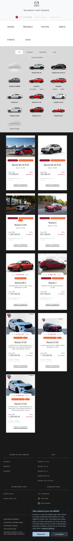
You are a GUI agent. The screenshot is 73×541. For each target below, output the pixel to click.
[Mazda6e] (14, 97)
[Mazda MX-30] (36, 67)
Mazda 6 (52, 222)
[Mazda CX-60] (58, 97)
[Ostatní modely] (14, 124)
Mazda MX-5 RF (10, 498)
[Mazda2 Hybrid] (14, 80)
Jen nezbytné (59, 534)
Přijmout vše (41, 534)
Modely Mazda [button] (40, 17)
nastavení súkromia (48, 528)
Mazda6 (7, 471)
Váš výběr (24, 17)
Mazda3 (7, 466)
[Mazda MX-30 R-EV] (58, 67)
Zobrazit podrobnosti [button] (21, 185)
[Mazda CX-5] (36, 110)
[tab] (10, 26)
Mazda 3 (52, 282)
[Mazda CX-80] (14, 110)
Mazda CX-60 (21, 225)
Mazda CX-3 (43, 466)
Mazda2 (7, 461)
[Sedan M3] (41, 89)
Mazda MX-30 (43, 476)
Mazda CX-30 (43, 461)
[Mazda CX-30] (36, 97)
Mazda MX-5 (20, 282)
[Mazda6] (58, 80)
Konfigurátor (55, 17)
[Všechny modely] (14, 66)
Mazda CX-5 (43, 471)
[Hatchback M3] (33, 89)
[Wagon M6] (55, 89)
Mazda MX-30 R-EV (20, 165)
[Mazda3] (36, 80)
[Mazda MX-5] (58, 110)
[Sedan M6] (62, 89)
